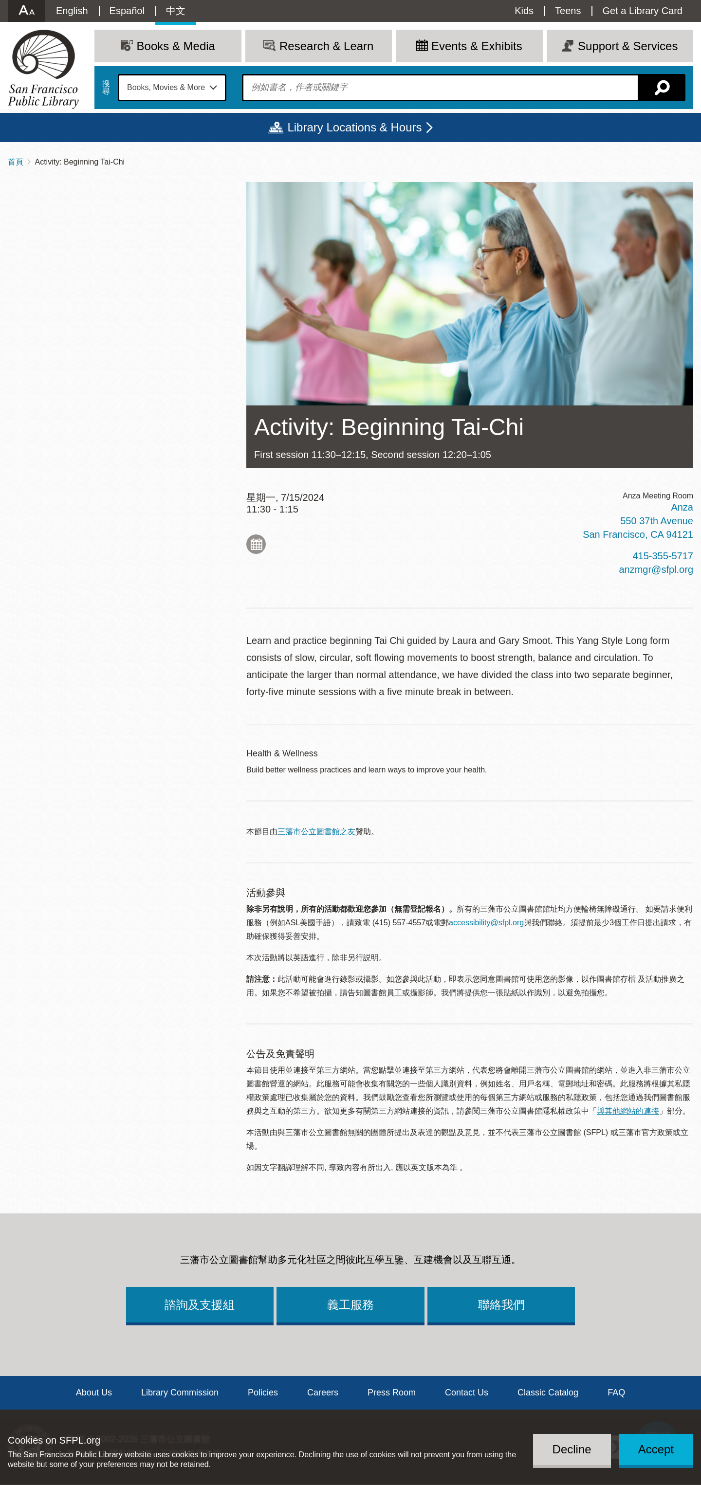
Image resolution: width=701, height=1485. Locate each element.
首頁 (15, 162)
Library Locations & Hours (354, 127)
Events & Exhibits (476, 46)
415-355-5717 (662, 555)
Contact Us (466, 1392)
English (72, 10)
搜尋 (106, 87)
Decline (572, 1449)
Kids (524, 10)
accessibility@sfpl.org (486, 922)
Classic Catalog (547, 1392)
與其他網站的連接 (628, 1111)
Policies (263, 1392)
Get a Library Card (642, 10)
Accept (656, 1449)
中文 (175, 10)
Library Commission (180, 1392)
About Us (94, 1392)
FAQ (616, 1392)
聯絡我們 (501, 1304)
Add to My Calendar (256, 544)
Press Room (392, 1392)
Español (127, 10)
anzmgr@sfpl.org (656, 569)
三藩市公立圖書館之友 (316, 831)
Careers (322, 1392)
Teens (568, 10)
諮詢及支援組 (200, 1304)
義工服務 (350, 1304)
